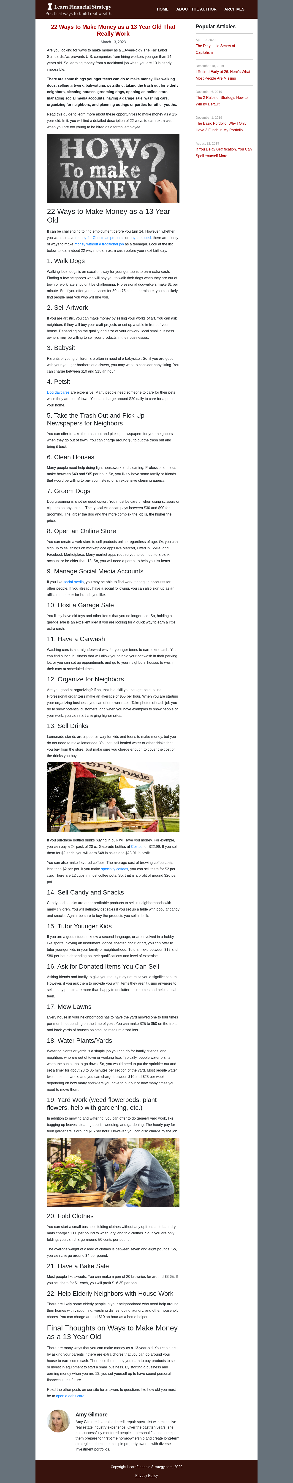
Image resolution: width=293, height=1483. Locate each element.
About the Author (196, 9)
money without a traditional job (99, 244)
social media (73, 582)
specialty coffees (114, 869)
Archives (234, 9)
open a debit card (70, 1396)
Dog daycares (58, 392)
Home (162, 9)
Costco (136, 847)
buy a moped (140, 238)
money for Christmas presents (100, 238)
